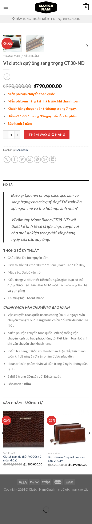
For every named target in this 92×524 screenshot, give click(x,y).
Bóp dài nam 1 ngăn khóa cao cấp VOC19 (66, 458)
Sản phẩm (31, 56)
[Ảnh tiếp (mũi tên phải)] (16, 517)
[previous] (3, 441)
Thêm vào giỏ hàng (46, 134)
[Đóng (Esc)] (4, 499)
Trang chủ (11, 56)
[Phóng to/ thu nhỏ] (16, 499)
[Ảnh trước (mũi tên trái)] (4, 517)
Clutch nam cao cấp (75, 489)
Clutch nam (53, 489)
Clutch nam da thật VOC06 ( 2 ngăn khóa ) (22, 458)
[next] (87, 46)
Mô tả (7, 184)
